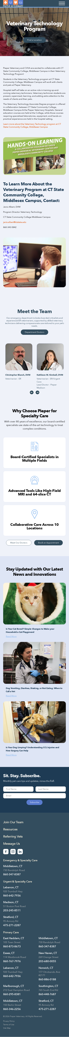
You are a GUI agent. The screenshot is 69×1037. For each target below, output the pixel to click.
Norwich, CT (46, 968)
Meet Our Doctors (18, 542)
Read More (11, 636)
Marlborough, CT (13, 986)
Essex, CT (8, 953)
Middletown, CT (12, 866)
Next (37, 392)
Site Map (7, 1028)
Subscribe (34, 802)
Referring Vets (13, 837)
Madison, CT (10, 902)
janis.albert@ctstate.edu (14, 222)
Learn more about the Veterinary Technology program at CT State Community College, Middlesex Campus (32, 125)
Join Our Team (13, 822)
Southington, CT (48, 986)
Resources (10, 829)
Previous (31, 392)
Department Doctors (34, 332)
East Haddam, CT (13, 938)
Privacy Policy (9, 1021)
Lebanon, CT (10, 887)
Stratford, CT (10, 917)
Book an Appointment (48, 542)
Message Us (11, 844)
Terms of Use (8, 1025)
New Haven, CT (48, 953)
